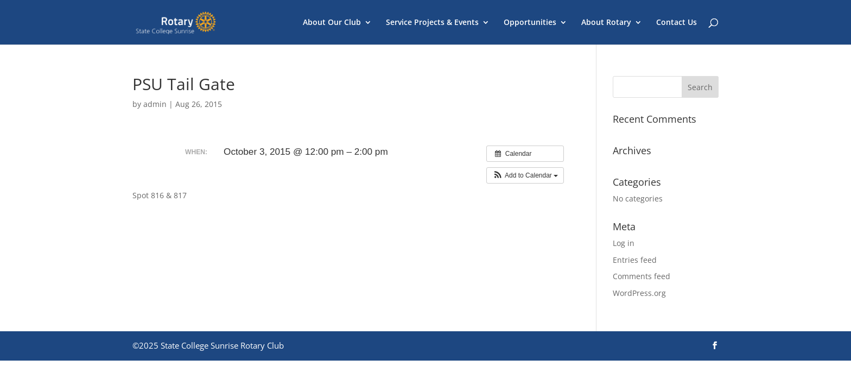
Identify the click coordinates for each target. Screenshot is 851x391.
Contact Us (676, 22)
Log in (623, 243)
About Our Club (332, 22)
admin (155, 104)
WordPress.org (639, 293)
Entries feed (635, 260)
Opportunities (530, 22)
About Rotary (606, 22)
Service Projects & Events (432, 22)
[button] (525, 175)
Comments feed (641, 276)
